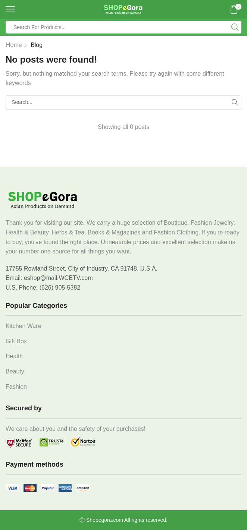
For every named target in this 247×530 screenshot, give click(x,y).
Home (14, 45)
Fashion (16, 387)
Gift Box (16, 341)
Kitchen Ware (23, 326)
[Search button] (235, 27)
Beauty (15, 371)
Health (14, 356)
